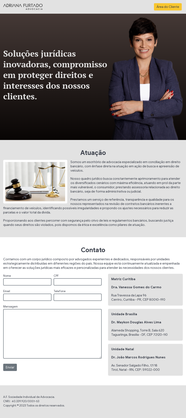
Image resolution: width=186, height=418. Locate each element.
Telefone (60, 291)
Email (6, 291)
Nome (7, 275)
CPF (56, 275)
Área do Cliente (168, 7)
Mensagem (10, 306)
